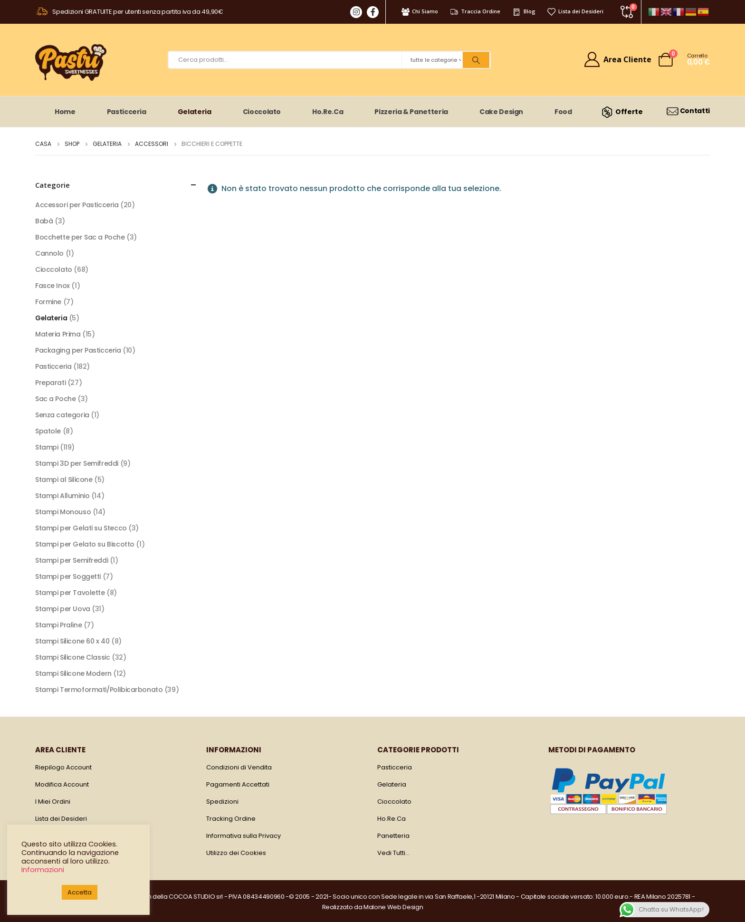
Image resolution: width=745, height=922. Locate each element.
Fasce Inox (52, 285)
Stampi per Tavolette (70, 592)
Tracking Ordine (231, 818)
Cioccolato (262, 111)
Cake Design (501, 111)
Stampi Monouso (63, 512)
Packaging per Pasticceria (78, 350)
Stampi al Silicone (63, 479)
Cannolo (49, 253)
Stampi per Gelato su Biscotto (84, 544)
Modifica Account (62, 784)
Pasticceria (126, 111)
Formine (48, 302)
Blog (523, 11)
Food (563, 111)
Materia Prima (58, 334)
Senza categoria (62, 415)
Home (65, 111)
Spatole (48, 431)
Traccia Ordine (474, 11)
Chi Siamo (419, 11)
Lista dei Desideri (575, 11)
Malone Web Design (393, 907)
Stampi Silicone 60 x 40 (72, 641)
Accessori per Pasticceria (77, 205)
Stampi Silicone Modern (73, 673)
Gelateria (194, 111)
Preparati (50, 382)
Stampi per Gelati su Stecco (81, 528)
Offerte (620, 111)
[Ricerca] (476, 60)
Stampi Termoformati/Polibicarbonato (98, 689)
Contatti (688, 111)
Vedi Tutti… (393, 852)
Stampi (46, 447)
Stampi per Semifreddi (71, 560)
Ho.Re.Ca (327, 111)
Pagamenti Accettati (237, 784)
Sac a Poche (55, 398)
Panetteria (393, 835)
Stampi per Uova (62, 609)
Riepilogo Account (63, 767)
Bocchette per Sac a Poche (80, 237)
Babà (44, 221)
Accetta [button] (79, 892)
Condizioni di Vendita (239, 767)
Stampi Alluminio (62, 495)
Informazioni (42, 869)
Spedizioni (222, 801)
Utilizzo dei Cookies (236, 852)
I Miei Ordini (52, 801)
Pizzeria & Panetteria (411, 111)
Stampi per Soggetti (68, 576)
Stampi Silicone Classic (72, 657)
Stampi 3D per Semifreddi (76, 463)
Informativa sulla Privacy (243, 835)
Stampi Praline (58, 625)
